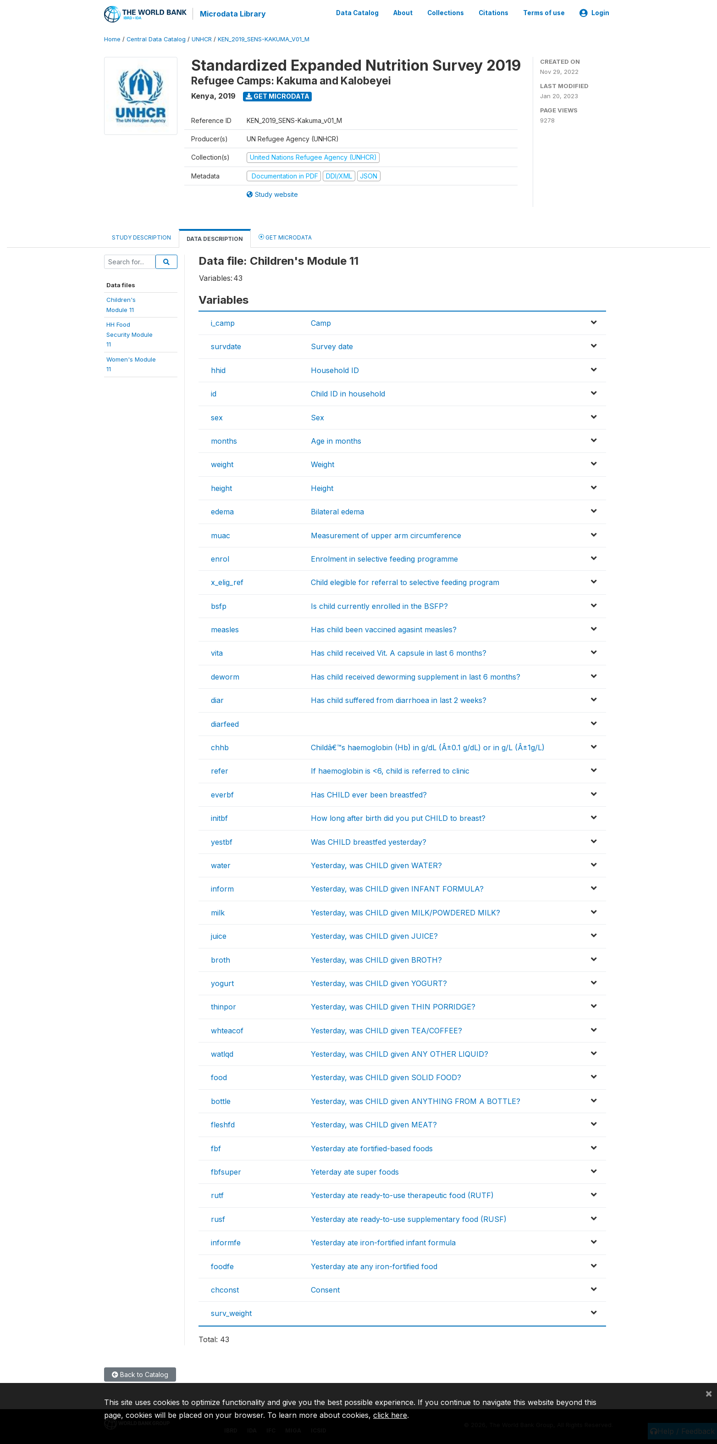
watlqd (222, 1053)
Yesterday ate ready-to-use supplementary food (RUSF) (409, 1218)
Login (594, 13)
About (403, 13)
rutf (217, 1194)
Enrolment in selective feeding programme (384, 558)
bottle (221, 1100)
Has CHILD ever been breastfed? (369, 793)
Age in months (336, 440)
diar (217, 699)
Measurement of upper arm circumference (386, 534)
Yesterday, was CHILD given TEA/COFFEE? (386, 1029)
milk (218, 911)
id (213, 393)
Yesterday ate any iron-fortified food (374, 1265)
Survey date (332, 346)
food (219, 1077)
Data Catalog (357, 13)
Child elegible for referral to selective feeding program (405, 581)
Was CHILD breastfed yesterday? (368, 841)
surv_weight (231, 1312)
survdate (226, 346)
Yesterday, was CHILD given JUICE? (374, 935)
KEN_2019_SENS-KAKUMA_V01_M (263, 38)
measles (225, 629)
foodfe (222, 1265)
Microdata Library (232, 13)
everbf (222, 793)
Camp (321, 322)
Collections (445, 13)
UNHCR (202, 38)
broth (220, 959)
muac (220, 534)
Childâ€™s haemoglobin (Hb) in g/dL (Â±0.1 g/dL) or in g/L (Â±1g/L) (428, 747)
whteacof (227, 1029)
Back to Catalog (140, 1374)
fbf (216, 1147)
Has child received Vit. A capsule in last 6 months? (398, 652)
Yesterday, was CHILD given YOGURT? (379, 982)
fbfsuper (226, 1171)
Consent (325, 1289)
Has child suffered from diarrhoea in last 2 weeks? (398, 699)
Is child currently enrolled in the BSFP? (379, 605)
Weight (322, 463)
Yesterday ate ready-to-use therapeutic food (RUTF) (402, 1194)
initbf (219, 817)
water (221, 865)
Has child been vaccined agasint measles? (384, 629)
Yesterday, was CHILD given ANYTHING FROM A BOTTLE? (415, 1100)
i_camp (223, 322)
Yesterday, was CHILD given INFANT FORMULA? (397, 888)
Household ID (335, 369)
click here (390, 1415)
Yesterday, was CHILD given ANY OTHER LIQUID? (399, 1053)
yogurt (222, 982)
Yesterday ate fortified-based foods (372, 1147)
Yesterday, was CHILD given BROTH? (376, 959)
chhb (220, 747)
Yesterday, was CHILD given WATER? (376, 865)
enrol (220, 558)
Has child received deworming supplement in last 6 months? (415, 675)
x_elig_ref (227, 581)
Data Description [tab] (215, 238)
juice (218, 935)
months (224, 440)
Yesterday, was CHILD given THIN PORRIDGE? (393, 1006)
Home (112, 38)
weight (222, 463)
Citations (493, 13)
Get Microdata (277, 96)
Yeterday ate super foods (355, 1171)
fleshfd (223, 1124)
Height (322, 487)
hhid (218, 369)
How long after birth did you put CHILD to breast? (398, 817)
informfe (226, 1242)
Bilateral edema (337, 511)
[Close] (708, 1393)
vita (217, 652)
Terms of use (544, 13)
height (221, 487)
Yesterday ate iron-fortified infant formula (383, 1242)
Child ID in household (348, 393)
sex (217, 416)
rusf (218, 1218)
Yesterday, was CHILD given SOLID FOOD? (386, 1077)
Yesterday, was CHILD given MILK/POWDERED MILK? (405, 911)
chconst (225, 1289)
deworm (225, 675)
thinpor (223, 1006)
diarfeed (225, 723)
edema (222, 511)
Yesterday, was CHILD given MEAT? (374, 1124)
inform (222, 888)
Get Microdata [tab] (285, 236)
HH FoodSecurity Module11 (129, 333)
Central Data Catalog (156, 38)
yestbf (221, 841)
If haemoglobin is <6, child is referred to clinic (390, 770)
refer (219, 770)
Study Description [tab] (141, 237)
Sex (317, 416)
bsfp (218, 605)
